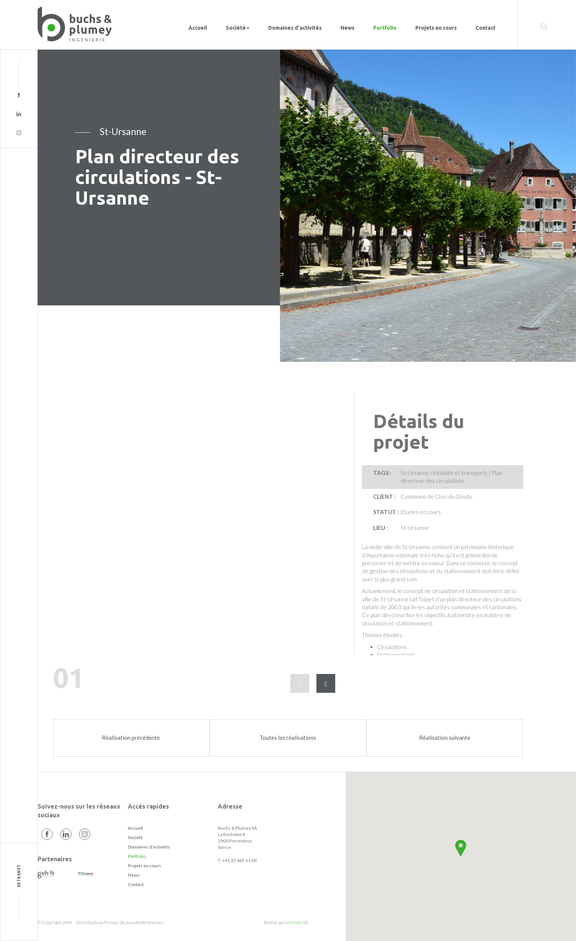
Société (135, 837)
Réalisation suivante (444, 737)
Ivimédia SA (297, 922)
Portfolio (385, 28)
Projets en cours (436, 28)
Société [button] (237, 28)
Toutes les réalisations (288, 737)
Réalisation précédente (131, 737)
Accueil (197, 28)
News (347, 28)
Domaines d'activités (295, 28)
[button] (460, 848)
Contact (485, 28)
